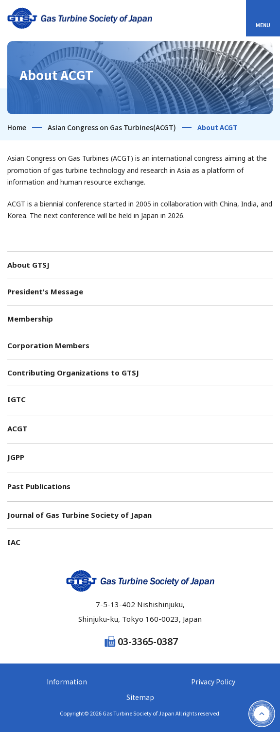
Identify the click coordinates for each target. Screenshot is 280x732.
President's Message (45, 291)
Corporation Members (48, 345)
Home (16, 127)
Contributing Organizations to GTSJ (73, 372)
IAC (13, 542)
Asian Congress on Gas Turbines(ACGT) (112, 127)
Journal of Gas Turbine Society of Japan (79, 515)
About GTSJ (28, 265)
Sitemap (140, 697)
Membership (30, 318)
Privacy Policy (213, 681)
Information (67, 681)
